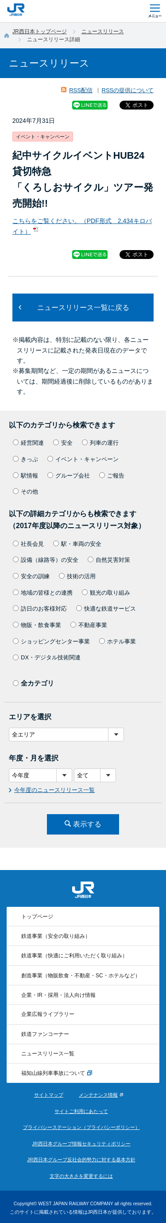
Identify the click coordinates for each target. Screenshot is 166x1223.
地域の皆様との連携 (43, 592)
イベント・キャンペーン (83, 459)
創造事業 (80, 975)
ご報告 (111, 475)
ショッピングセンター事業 (51, 641)
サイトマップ (48, 1095)
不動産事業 (88, 625)
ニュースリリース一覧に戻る (83, 307)
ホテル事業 (117, 641)
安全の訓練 (31, 576)
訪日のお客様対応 (40, 608)
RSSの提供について (128, 90)
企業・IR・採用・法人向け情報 (58, 995)
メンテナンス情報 (98, 1095)
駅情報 (25, 475)
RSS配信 (81, 90)
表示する (87, 824)
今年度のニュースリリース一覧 (54, 790)
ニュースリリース (102, 31)
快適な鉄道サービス (106, 608)
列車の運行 (100, 442)
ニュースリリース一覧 (47, 1053)
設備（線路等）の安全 (45, 560)
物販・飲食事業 (37, 625)
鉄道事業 (55, 936)
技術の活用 (77, 576)
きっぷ (25, 459)
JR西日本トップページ (39, 31)
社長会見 (28, 544)
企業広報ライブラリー (47, 1014)
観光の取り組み (106, 592)
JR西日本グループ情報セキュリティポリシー (81, 1143)
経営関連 (28, 442)
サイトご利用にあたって (81, 1111)
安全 (63, 442)
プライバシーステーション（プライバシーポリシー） (81, 1127)
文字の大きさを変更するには (81, 1176)
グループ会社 (68, 475)
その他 (25, 491)
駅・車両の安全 (77, 544)
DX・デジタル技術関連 (47, 657)
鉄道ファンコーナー (45, 1034)
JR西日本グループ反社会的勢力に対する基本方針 (81, 1159)
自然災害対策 (109, 560)
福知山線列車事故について (56, 1073)
